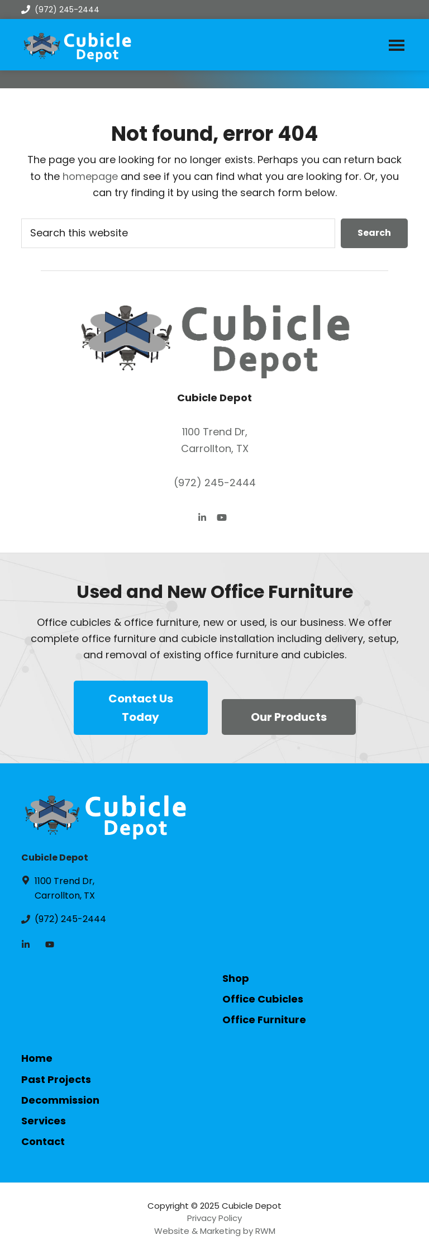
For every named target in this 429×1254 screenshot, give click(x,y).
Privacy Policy (214, 1218)
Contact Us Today (140, 708)
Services (43, 1121)
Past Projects (56, 1079)
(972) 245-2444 (60, 9)
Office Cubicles (262, 999)
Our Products (289, 717)
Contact (43, 1141)
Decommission (60, 1100)
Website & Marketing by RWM (214, 1231)
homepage (90, 176)
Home (37, 1058)
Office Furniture (264, 1020)
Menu (396, 44)
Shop (235, 978)
